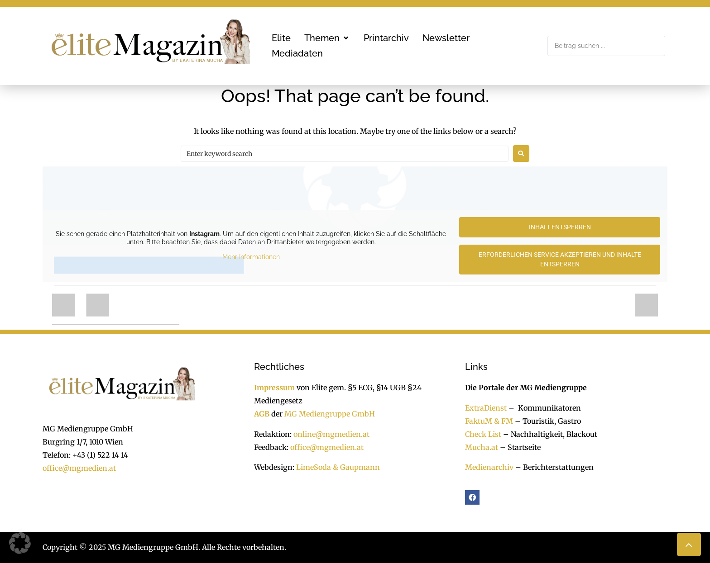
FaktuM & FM (489, 421)
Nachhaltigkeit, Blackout (549, 434)
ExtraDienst (486, 407)
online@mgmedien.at (331, 434)
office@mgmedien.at (79, 468)
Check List (483, 434)
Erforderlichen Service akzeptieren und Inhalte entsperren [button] (560, 259)
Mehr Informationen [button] (251, 257)
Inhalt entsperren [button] (560, 227)
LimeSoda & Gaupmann (338, 467)
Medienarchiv (489, 467)
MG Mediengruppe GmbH (329, 413)
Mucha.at (481, 447)
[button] (327, 38)
